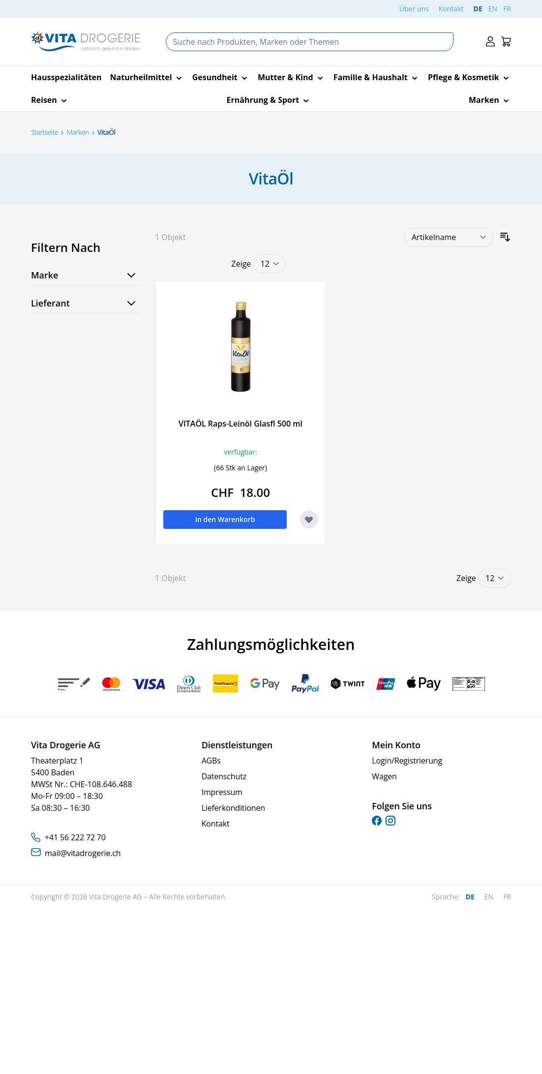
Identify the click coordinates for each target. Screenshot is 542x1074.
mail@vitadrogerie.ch (82, 853)
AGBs (211, 760)
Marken (77, 132)
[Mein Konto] (490, 41)
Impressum (222, 792)
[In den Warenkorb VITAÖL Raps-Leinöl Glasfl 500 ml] (225, 519)
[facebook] (377, 821)
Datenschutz (224, 776)
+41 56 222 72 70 (75, 837)
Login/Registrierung (407, 760)
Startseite (44, 132)
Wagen (384, 776)
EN (492, 8)
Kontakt (451, 8)
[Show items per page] (269, 263)
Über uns (414, 8)
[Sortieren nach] (448, 237)
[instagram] (390, 821)
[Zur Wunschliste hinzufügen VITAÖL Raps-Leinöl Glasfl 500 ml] (309, 519)
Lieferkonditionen (233, 807)
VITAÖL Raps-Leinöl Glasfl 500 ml (240, 423)
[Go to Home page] (85, 42)
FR (507, 8)
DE (478, 8)
